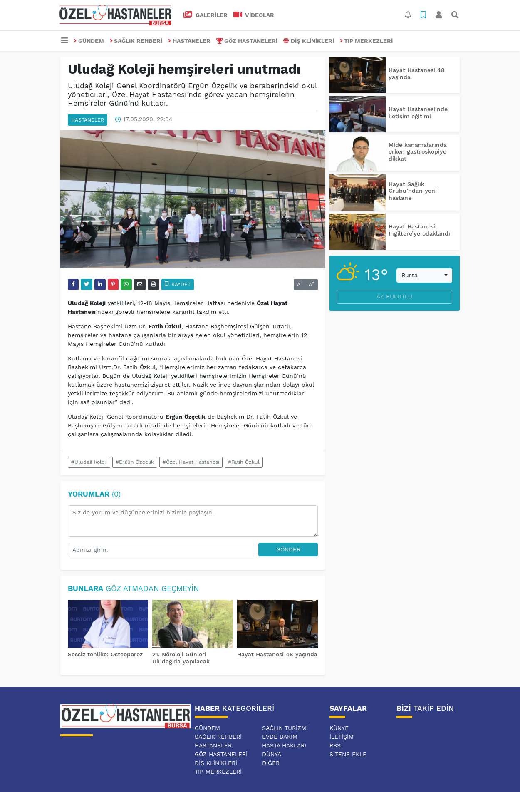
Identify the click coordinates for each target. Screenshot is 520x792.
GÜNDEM (89, 40)
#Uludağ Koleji (89, 462)
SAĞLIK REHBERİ (136, 40)
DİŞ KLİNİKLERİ (308, 40)
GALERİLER (205, 15)
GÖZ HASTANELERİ (247, 40)
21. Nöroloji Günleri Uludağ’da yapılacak (181, 658)
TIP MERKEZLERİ (366, 40)
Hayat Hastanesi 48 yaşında (277, 654)
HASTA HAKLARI (284, 745)
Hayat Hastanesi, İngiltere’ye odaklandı (419, 230)
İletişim (341, 736)
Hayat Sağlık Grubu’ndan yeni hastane (413, 191)
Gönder (288, 549)
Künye (339, 728)
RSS (335, 745)
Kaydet (178, 284)
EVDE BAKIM (279, 736)
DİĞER (271, 763)
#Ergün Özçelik (135, 462)
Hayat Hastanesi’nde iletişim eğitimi (418, 112)
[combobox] (424, 275)
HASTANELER (189, 40)
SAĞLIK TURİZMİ (285, 728)
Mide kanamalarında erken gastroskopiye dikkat (418, 152)
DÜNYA (271, 754)
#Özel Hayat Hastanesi (191, 462)
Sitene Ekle (347, 754)
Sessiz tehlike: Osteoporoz (105, 654)
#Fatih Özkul (244, 462)
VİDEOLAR (254, 15)
